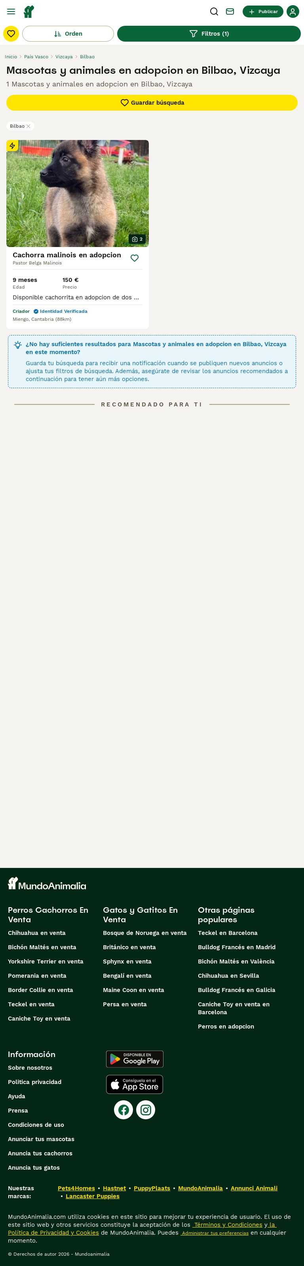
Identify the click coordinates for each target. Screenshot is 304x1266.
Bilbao (20, 126)
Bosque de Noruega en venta (145, 933)
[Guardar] (134, 258)
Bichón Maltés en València (236, 961)
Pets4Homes (76, 1188)
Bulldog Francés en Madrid (237, 947)
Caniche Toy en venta (39, 1018)
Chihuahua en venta (37, 933)
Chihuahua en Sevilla (228, 975)
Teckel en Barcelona (228, 933)
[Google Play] (134, 1059)
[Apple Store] (134, 1084)
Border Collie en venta (40, 990)
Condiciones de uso (36, 1124)
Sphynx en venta (127, 961)
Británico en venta (129, 947)
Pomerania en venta (37, 975)
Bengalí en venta (127, 975)
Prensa (18, 1110)
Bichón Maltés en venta (42, 947)
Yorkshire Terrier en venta (46, 961)
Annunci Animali (254, 1188)
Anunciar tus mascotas (41, 1139)
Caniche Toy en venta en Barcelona (234, 1008)
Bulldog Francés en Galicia (237, 990)
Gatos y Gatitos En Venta (140, 914)
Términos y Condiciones (227, 1224)
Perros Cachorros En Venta (48, 914)
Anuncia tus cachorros (40, 1153)
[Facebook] (123, 1109)
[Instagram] (145, 1109)
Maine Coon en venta (133, 990)
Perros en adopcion (226, 1026)
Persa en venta (125, 1004)
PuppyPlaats (152, 1188)
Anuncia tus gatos (34, 1167)
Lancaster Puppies (93, 1196)
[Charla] (230, 11)
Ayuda (16, 1096)
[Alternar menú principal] (11, 11)
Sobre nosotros (30, 1067)
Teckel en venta (31, 1004)
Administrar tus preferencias (214, 1233)
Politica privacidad (34, 1082)
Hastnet (114, 1188)
